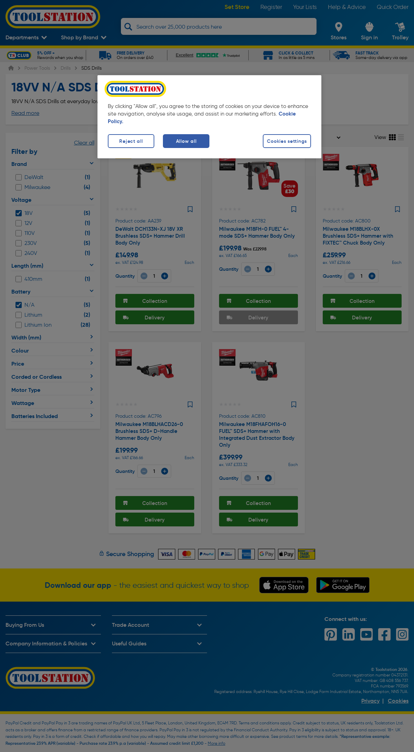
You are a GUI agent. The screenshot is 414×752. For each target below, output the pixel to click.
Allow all (186, 141)
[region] (209, 116)
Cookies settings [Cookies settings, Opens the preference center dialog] (287, 141)
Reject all (131, 141)
